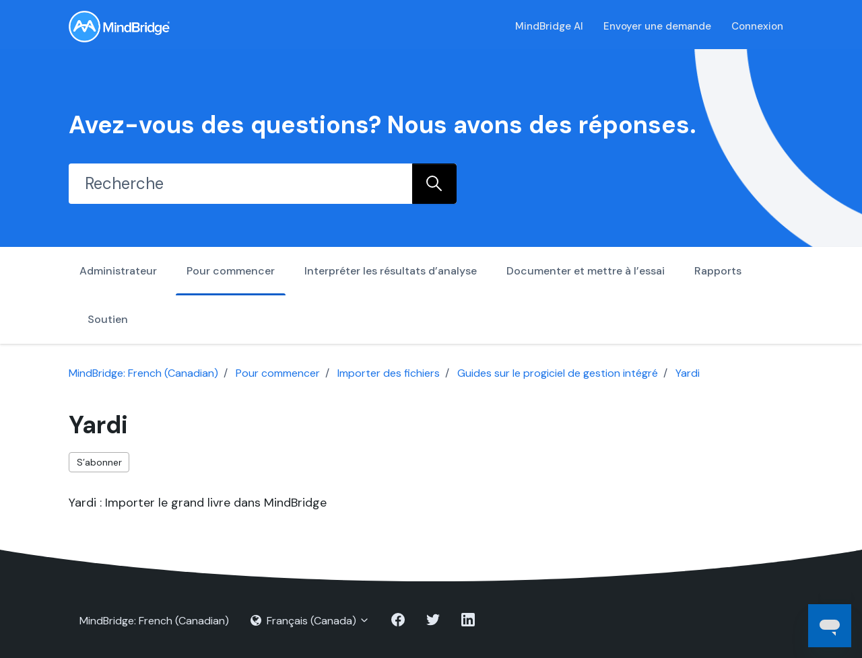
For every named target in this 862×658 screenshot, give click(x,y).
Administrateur (118, 271)
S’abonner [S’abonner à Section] (99, 462)
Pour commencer (231, 271)
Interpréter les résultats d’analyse (390, 271)
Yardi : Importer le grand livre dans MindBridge (198, 503)
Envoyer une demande (657, 26)
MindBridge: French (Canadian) (143, 373)
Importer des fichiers (388, 373)
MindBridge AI (549, 26)
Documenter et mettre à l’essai (585, 271)
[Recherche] (240, 183)
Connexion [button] (757, 26)
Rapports (717, 271)
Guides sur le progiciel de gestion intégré (557, 373)
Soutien (108, 319)
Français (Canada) (310, 621)
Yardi (687, 373)
